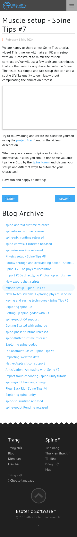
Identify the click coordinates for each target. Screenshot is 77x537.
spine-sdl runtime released (24, 401)
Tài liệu (50, 459)
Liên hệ (13, 464)
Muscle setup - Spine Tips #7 (36, 25)
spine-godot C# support (22, 319)
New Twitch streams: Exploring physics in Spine (39, 294)
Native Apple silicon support (25, 363)
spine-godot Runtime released (27, 407)
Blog (11, 453)
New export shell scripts (22, 281)
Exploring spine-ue (19, 307)
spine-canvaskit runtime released (29, 244)
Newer (65, 199)
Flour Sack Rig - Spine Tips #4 (26, 388)
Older (10, 199)
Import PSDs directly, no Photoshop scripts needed (41, 275)
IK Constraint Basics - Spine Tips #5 (30, 351)
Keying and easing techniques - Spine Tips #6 (37, 300)
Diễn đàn (14, 459)
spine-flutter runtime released (26, 338)
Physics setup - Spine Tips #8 (26, 256)
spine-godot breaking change (26, 382)
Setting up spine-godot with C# (27, 313)
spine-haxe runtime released (25, 231)
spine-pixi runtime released (25, 237)
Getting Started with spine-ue (26, 325)
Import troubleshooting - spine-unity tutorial (36, 376)
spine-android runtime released (28, 225)
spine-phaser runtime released (27, 332)
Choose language (21, 480)
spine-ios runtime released (24, 250)
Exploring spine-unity (21, 395)
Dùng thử (52, 464)
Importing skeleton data (22, 357)
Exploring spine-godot (21, 344)
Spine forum (41, 162)
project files (24, 140)
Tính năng (52, 448)
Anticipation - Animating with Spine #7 (32, 369)
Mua (48, 469)
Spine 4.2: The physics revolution (29, 269)
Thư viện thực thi (57, 453)
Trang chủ (15, 448)
